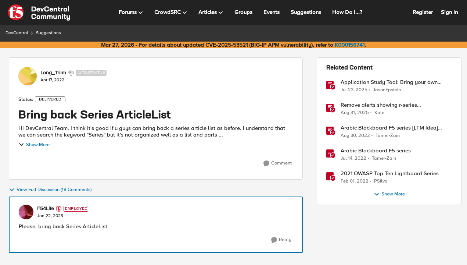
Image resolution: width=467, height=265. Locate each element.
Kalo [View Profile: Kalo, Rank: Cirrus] (379, 113)
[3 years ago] (355, 136)
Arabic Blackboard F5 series (376, 151)
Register (423, 12)
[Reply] (281, 240)
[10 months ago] (355, 113)
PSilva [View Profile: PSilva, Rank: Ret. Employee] (381, 181)
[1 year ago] (354, 90)
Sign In (449, 12)
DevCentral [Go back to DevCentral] (17, 33)
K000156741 (349, 45)
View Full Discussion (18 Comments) (50, 190)
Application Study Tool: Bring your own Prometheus (389, 82)
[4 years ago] (353, 159)
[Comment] (277, 163)
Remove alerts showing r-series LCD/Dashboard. (379, 105)
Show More (34, 145)
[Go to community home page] (39, 12)
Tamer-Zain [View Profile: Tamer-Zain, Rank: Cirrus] (388, 135)
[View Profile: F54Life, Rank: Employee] (26, 212)
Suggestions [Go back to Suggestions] (48, 33)
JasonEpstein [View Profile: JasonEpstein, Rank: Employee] (387, 89)
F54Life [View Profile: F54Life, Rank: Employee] (45, 209)
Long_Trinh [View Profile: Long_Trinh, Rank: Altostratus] (53, 73)
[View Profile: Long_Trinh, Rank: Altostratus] (27, 76)
